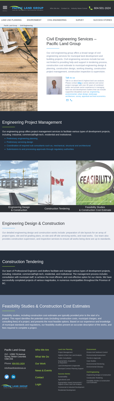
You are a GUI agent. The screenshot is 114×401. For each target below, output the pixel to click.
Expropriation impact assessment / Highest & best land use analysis (70, 383)
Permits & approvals (94, 358)
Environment (34, 20)
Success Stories (102, 20)
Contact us (65, 8)
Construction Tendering (22, 261)
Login (38, 384)
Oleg (80, 83)
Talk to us (70, 77)
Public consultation (64, 358)
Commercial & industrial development (71, 387)
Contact (39, 377)
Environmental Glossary (95, 367)
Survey (80, 20)
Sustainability (62, 377)
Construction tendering (95, 378)
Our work (40, 363)
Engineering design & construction (99, 375)
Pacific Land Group (10, 25)
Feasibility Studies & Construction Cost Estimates (46, 306)
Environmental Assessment (96, 355)
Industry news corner (79, 8)
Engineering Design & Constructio (32, 223)
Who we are (54, 8)
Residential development (66, 390)
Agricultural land (64, 379)
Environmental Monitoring (95, 364)
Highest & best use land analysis (70, 355)
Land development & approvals (69, 366)
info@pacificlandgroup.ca (15, 368)
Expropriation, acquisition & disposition (67, 362)
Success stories (64, 374)
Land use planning (65, 349)
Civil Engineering (56, 20)
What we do (42, 356)
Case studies (91, 361)
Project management (65, 352)
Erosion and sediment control (97, 352)
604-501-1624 (18, 363)
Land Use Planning (11, 20)
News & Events (43, 370)
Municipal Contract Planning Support (70, 368)
